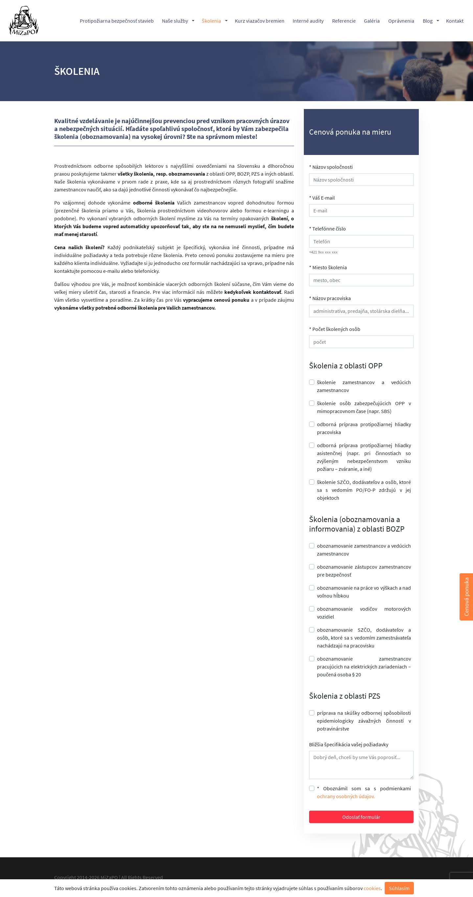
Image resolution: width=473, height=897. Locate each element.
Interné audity (308, 20)
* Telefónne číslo (327, 228)
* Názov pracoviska (330, 298)
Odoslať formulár (361, 817)
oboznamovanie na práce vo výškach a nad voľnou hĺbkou (364, 591)
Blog (428, 20)
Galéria (372, 20)
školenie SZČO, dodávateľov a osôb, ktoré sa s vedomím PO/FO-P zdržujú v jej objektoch (364, 490)
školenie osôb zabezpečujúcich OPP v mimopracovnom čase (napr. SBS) (364, 407)
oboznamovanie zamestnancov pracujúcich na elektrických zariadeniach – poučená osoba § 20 (364, 666)
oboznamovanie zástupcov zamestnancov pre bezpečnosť (364, 570)
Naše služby (175, 20)
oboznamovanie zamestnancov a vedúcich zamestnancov (364, 549)
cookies (372, 888)
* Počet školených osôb (334, 329)
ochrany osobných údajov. (346, 796)
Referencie (344, 20)
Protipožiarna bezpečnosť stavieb (117, 20)
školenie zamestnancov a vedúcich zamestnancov (364, 386)
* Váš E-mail (322, 197)
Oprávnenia (401, 20)
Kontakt (454, 20)
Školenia (211, 20)
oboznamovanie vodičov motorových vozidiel (364, 612)
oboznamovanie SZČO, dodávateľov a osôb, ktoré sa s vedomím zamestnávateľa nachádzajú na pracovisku (364, 637)
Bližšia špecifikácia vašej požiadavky (348, 744)
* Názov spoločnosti (331, 167)
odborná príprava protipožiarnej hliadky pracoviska (364, 428)
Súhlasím (399, 888)
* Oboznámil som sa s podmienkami (364, 792)
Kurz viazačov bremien (259, 20)
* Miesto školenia (328, 267)
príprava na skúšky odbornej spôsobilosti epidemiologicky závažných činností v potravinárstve (364, 721)
